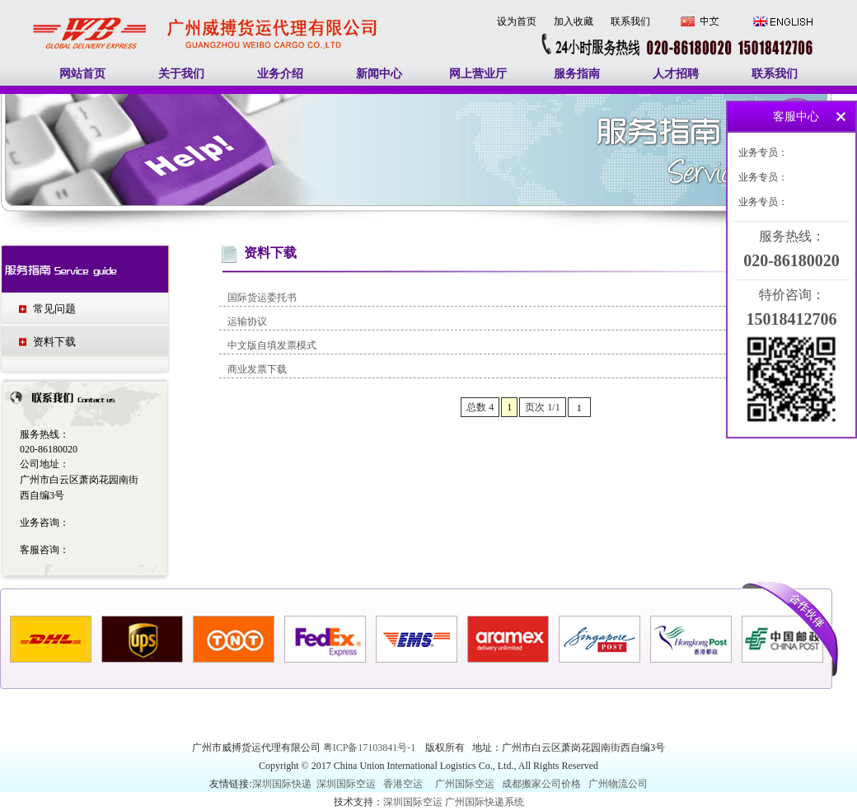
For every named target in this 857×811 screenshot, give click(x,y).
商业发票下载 (257, 369)
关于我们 (181, 74)
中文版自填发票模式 (271, 345)
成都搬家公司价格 (541, 784)
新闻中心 (379, 74)
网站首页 (82, 74)
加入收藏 (573, 21)
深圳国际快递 (283, 784)
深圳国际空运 (346, 784)
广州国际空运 (464, 784)
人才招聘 (676, 74)
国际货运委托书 (262, 297)
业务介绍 (280, 74)
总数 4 (480, 407)
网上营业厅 (478, 74)
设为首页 (516, 21)
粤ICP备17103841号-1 (371, 747)
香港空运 (403, 784)
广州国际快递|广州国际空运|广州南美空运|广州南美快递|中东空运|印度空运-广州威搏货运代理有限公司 (206, 15)
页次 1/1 (542, 407)
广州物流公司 (618, 784)
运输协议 (247, 321)
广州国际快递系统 (484, 802)
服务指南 (577, 74)
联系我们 (630, 21)
